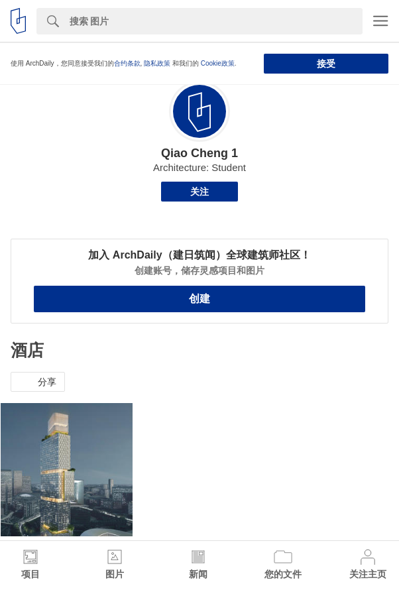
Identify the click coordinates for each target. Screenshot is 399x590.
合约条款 (127, 63)
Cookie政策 (218, 63)
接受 (326, 63)
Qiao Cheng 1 (199, 153)
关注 (199, 191)
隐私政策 (157, 63)
